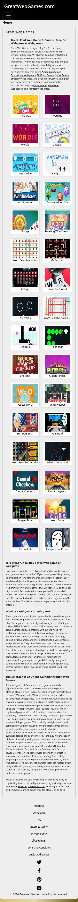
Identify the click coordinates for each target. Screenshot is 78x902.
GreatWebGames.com (29, 6)
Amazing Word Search (57, 231)
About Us (39, 806)
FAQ (39, 819)
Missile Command (57, 462)
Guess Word (25, 404)
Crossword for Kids (57, 202)
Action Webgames (51, 71)
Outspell (57, 144)
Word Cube (57, 520)
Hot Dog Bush (25, 433)
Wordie (25, 144)
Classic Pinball (57, 376)
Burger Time (25, 520)
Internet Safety (39, 826)
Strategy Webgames (21, 78)
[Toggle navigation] (8, 15)
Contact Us (39, 812)
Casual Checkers (25, 491)
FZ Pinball (57, 433)
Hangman (57, 173)
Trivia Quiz (25, 115)
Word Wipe (25, 173)
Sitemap (39, 840)
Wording (57, 115)
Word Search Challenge (57, 318)
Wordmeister (25, 202)
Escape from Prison (57, 549)
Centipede (57, 347)
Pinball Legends (57, 491)
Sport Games (62, 75)
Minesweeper (57, 404)
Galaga (25, 289)
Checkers (25, 376)
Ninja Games (40, 85)
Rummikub (25, 549)
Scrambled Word (57, 289)
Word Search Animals (25, 260)
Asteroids (25, 318)
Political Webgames (39, 88)
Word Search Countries (25, 462)
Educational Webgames (23, 75)
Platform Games (45, 75)
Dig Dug (25, 347)
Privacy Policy (39, 833)
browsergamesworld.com (31, 786)
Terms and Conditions (39, 847)
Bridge (25, 231)
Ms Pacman (57, 260)
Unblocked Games (39, 854)
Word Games (51, 78)
